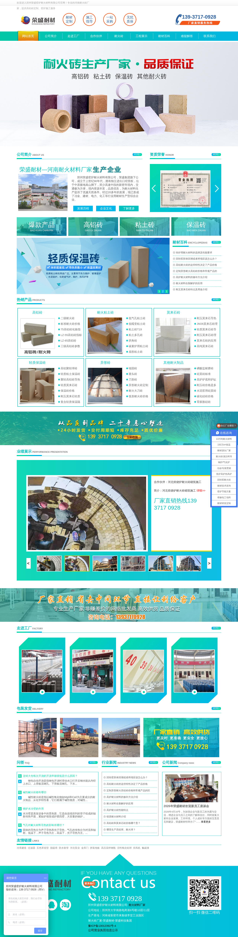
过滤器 (31, 847)
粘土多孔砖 (136, 334)
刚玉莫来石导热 (206, 318)
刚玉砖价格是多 (206, 385)
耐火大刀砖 (136, 390)
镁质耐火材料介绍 (116, 816)
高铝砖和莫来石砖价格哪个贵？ (123, 823)
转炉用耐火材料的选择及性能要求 (194, 252)
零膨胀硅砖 (204, 401)
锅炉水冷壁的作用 (33, 808)
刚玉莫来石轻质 (70, 396)
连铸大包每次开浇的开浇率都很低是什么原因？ (50, 775)
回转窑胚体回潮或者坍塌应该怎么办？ (196, 258)
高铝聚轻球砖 (69, 368)
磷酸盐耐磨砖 (205, 368)
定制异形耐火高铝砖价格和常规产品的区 (128, 790)
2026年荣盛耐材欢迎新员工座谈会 (186, 806)
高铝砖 (37, 312)
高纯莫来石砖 (205, 346)
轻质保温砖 (37, 362)
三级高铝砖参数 (70, 346)
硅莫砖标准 (204, 373)
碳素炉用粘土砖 (138, 346)
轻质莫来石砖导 (206, 329)
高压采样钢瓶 (108, 847)
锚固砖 (133, 368)
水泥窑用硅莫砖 (206, 390)
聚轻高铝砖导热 (70, 379)
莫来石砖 (173, 312)
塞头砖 (133, 373)
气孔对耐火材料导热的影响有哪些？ (44, 825)
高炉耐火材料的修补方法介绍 (191, 277)
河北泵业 (75, 847)
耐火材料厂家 (137, 904)
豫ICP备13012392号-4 (102, 925)
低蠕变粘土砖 (137, 323)
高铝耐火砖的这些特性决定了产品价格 (196, 264)
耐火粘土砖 (105, 312)
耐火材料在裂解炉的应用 (189, 283)
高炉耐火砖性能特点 (117, 810)
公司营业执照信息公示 (103, 930)
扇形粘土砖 (136, 351)
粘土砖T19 (135, 329)
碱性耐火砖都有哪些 (34, 792)
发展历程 (83, 208)
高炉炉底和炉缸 (206, 379)
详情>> (201, 490)
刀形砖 (133, 379)
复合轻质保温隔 (70, 401)
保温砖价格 (68, 390)
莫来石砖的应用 (206, 340)
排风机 (136, 847)
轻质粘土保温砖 (70, 373)
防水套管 (64, 847)
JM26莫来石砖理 (207, 323)
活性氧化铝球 (124, 847)
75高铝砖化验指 (71, 329)
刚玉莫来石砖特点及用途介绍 (191, 289)
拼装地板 (95, 847)
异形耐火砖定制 (138, 385)
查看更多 (206, 821)
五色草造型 (43, 847)
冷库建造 (21, 847)
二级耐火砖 (68, 318)
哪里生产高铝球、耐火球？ (121, 829)
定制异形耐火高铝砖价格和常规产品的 (196, 271)
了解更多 (129, 208)
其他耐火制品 (173, 362)
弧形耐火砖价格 (138, 396)
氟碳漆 (145, 847)
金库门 (85, 847)
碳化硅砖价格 (205, 396)
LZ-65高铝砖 (68, 340)
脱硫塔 (53, 847)
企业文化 (106, 208)
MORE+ (137, 154)
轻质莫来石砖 (69, 385)
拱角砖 (133, 340)
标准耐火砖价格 (70, 323)
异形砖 (105, 362)
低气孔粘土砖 (137, 318)
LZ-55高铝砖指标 (71, 334)
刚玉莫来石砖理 (206, 334)
